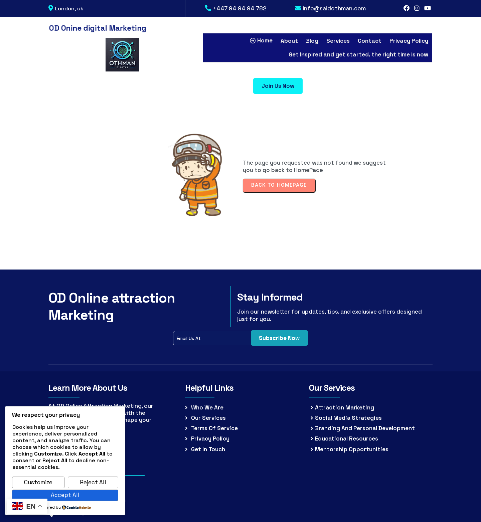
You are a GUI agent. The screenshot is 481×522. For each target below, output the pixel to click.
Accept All (65, 495)
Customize (38, 482)
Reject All (93, 482)
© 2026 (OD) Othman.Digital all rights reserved (240, 465)
